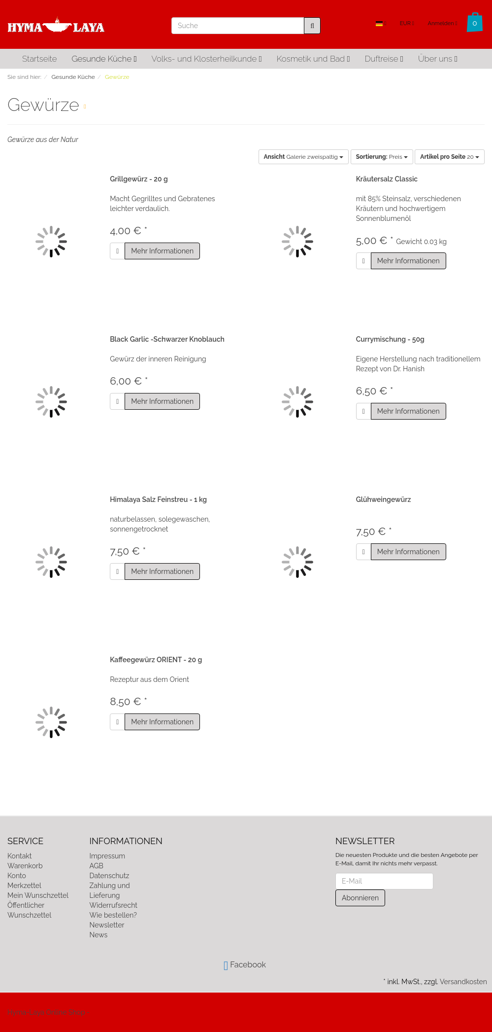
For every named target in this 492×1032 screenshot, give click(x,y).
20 (449, 156)
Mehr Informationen (162, 251)
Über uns (438, 59)
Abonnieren (360, 898)
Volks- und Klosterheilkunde (207, 59)
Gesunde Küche (103, 59)
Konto (16, 876)
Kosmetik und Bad (313, 59)
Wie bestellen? (113, 915)
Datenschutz (110, 876)
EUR (407, 23)
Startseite (39, 59)
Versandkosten (463, 982)
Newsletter (107, 925)
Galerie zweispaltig (304, 156)
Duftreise (384, 59)
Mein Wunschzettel (37, 895)
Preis (382, 156)
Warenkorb (25, 866)
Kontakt (19, 856)
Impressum (108, 856)
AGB (96, 866)
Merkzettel (24, 886)
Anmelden (442, 23)
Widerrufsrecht (114, 905)
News (99, 935)
